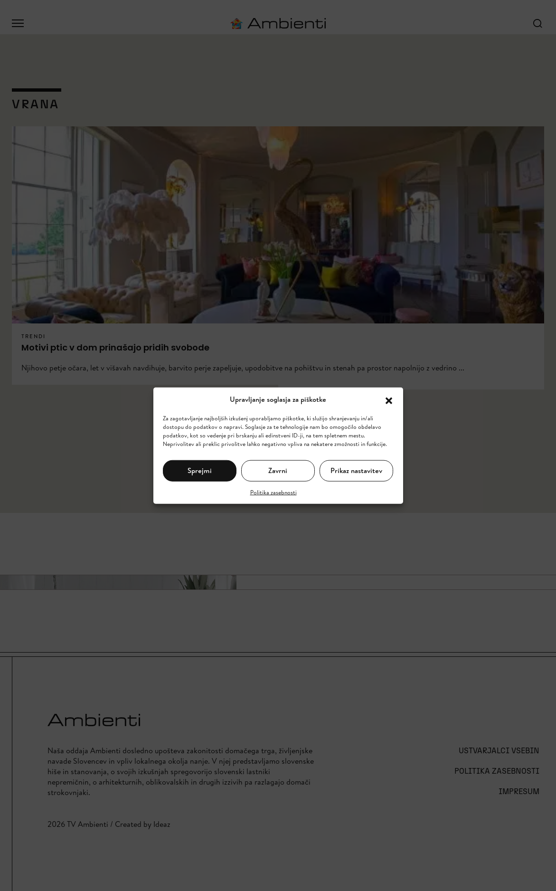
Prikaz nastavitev (356, 470)
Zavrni (277, 470)
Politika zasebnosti (273, 492)
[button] (389, 399)
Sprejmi (200, 470)
